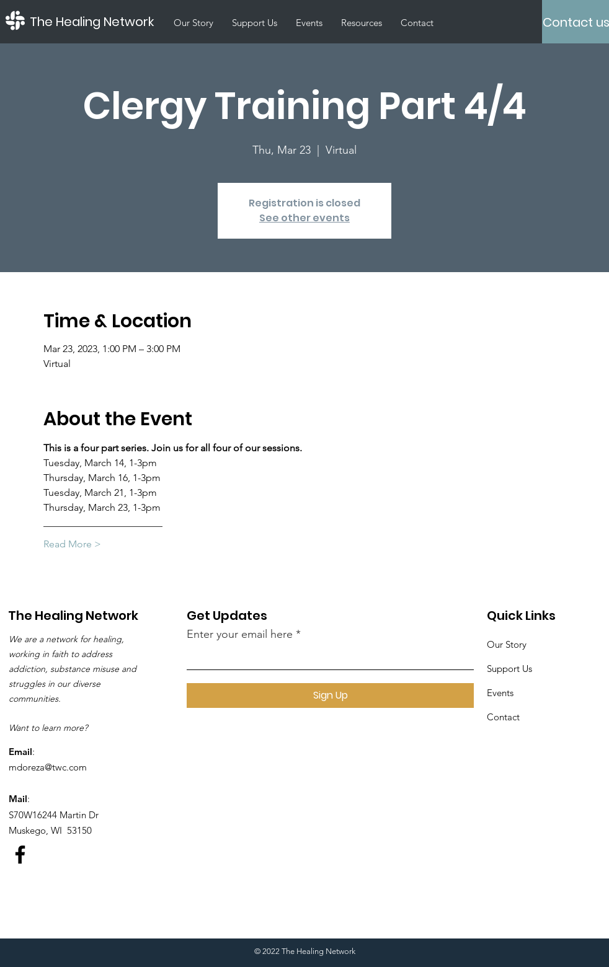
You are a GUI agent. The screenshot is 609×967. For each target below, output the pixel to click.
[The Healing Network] (97, 22)
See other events (304, 218)
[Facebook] (20, 854)
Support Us (509, 668)
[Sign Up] (330, 695)
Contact (503, 717)
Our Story (507, 644)
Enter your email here (240, 634)
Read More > (72, 544)
